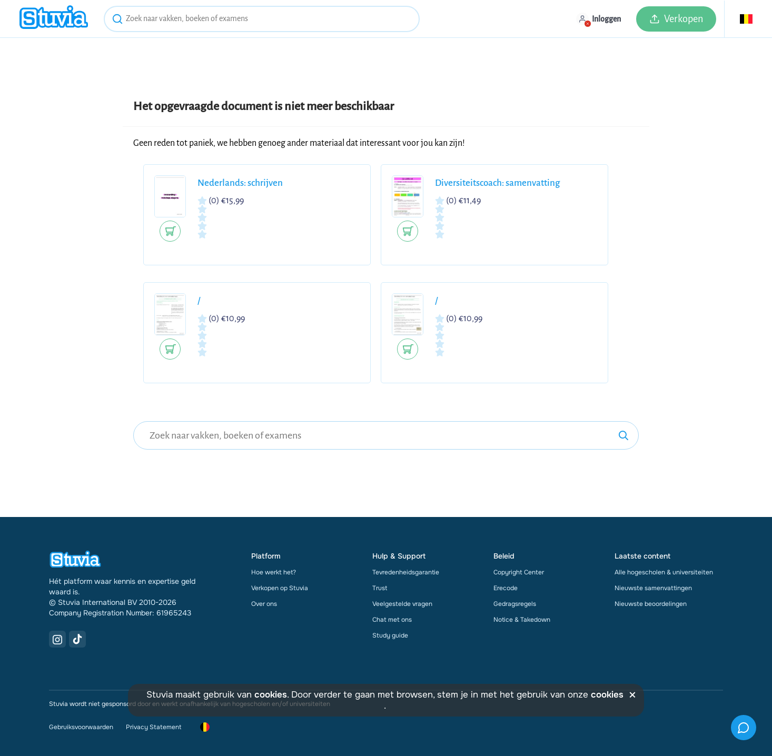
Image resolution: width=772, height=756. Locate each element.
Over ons (264, 604)
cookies (270, 694)
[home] (53, 18)
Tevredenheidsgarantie (405, 572)
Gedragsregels (514, 604)
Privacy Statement (153, 727)
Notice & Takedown (521, 619)
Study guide (390, 635)
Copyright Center (518, 572)
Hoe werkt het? (273, 572)
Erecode (505, 588)
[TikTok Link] (77, 639)
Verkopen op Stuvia (279, 588)
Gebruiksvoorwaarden (81, 727)
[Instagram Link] (57, 639)
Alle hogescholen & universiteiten (664, 572)
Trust (379, 588)
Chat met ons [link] (392, 619)
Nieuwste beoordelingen (651, 604)
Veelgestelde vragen (402, 604)
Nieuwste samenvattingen (653, 588)
